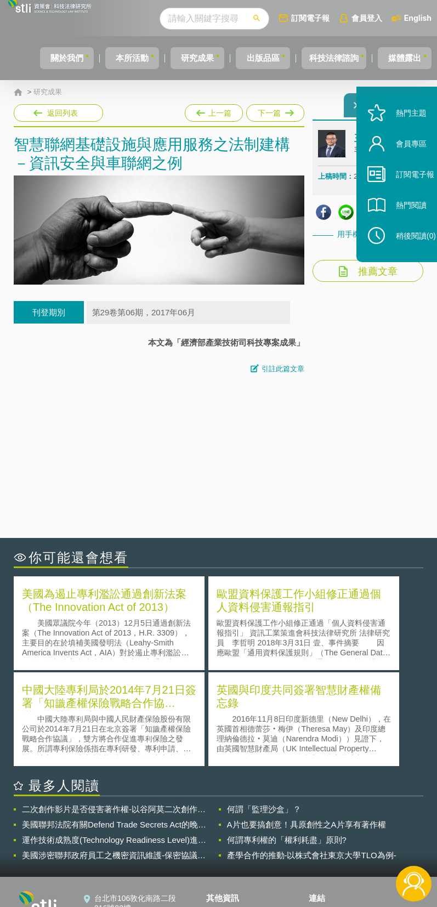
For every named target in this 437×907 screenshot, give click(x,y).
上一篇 (214, 110)
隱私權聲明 (232, 816)
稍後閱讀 (404, 261)
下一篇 (274, 110)
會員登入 (371, 17)
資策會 (326, 816)
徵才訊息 (228, 831)
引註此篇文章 (283, 369)
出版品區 (251, 58)
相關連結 (371, 816)
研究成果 (179, 58)
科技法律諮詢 (328, 58)
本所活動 (107, 58)
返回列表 (62, 113)
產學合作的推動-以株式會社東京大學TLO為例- (311, 756)
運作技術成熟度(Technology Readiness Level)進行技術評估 (114, 741)
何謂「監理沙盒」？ (264, 710)
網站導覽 (228, 862)
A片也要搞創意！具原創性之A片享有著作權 (306, 725)
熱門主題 (399, 138)
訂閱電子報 (315, 17)
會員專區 (399, 169)
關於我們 (35, 58)
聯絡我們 (228, 846)
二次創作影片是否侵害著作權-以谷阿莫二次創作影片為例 (114, 711)
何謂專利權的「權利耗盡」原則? (287, 741)
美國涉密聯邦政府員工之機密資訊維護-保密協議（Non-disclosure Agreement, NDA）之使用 (109, 757)
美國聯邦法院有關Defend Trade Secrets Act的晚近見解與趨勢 (114, 726)
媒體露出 (405, 58)
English (422, 17)
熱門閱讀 (399, 230)
